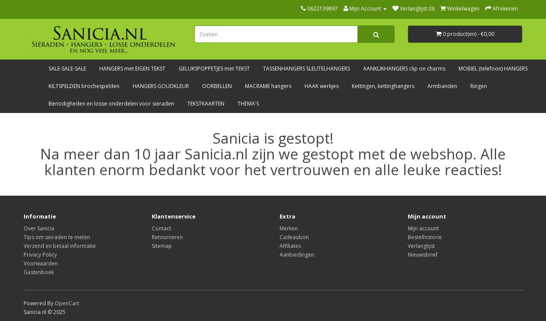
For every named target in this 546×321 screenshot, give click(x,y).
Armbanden (442, 86)
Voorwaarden (41, 263)
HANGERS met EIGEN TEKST (132, 68)
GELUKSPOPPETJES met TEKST (214, 68)
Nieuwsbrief (423, 254)
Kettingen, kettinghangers (383, 86)
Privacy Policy (40, 254)
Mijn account (423, 228)
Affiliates (290, 246)
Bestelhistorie (425, 237)
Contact (161, 228)
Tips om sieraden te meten (57, 237)
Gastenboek (39, 272)
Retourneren (167, 237)
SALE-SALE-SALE (67, 68)
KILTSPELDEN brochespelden (84, 86)
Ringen (478, 86)
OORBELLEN (217, 86)
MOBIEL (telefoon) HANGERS (493, 68)
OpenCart (67, 303)
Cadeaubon (294, 237)
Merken (289, 228)
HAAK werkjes (321, 86)
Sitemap (162, 246)
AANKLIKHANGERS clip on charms (404, 68)
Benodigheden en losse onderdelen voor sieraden (111, 103)
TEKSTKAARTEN (205, 103)
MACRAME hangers (268, 86)
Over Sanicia (39, 228)
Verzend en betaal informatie (60, 246)
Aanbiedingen (297, 254)
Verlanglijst (421, 246)
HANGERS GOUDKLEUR (161, 86)
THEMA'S (248, 103)
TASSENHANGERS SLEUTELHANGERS (306, 68)
